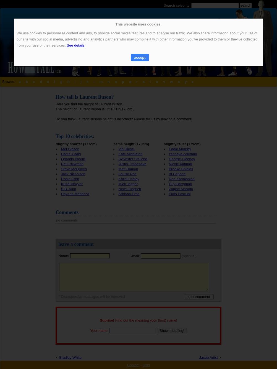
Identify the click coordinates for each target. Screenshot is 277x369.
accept (139, 57)
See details (75, 45)
